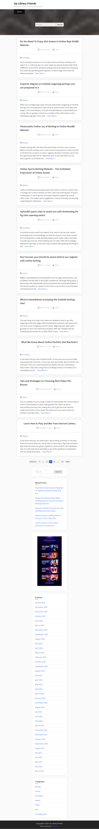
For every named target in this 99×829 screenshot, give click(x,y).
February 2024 (40, 657)
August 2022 (40, 707)
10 (63, 462)
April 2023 (39, 689)
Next (68, 462)
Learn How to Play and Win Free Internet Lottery (49, 423)
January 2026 (40, 603)
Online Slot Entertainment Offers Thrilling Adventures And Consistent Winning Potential (49, 501)
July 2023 (38, 675)
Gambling (26, 58)
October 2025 (40, 616)
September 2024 (41, 635)
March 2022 (39, 726)
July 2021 (38, 753)
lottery (37, 800)
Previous (33, 462)
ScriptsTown (55, 826)
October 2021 (40, 739)
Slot (36, 809)
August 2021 (40, 748)
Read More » (40, 73)
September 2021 (41, 744)
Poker (25, 397)
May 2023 (38, 685)
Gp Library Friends (25, 3)
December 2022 (41, 703)
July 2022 (38, 712)
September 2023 (41, 666)
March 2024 (39, 653)
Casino (19, 12)
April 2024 (39, 648)
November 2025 (41, 612)
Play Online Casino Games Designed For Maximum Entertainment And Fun (49, 491)
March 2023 (39, 694)
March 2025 (39, 625)
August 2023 (40, 671)
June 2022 (39, 716)
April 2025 (39, 621)
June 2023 (39, 680)
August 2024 (40, 639)
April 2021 (39, 767)
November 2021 (41, 735)
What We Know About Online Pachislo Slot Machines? (49, 342)
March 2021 (39, 771)
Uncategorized (41, 814)
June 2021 (39, 757)
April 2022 (39, 721)
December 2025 (41, 607)
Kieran (57, 49)
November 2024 (41, 630)
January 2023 (40, 698)
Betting (25, 100)
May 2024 (38, 644)
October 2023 (40, 662)
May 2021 (38, 762)
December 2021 (41, 730)
